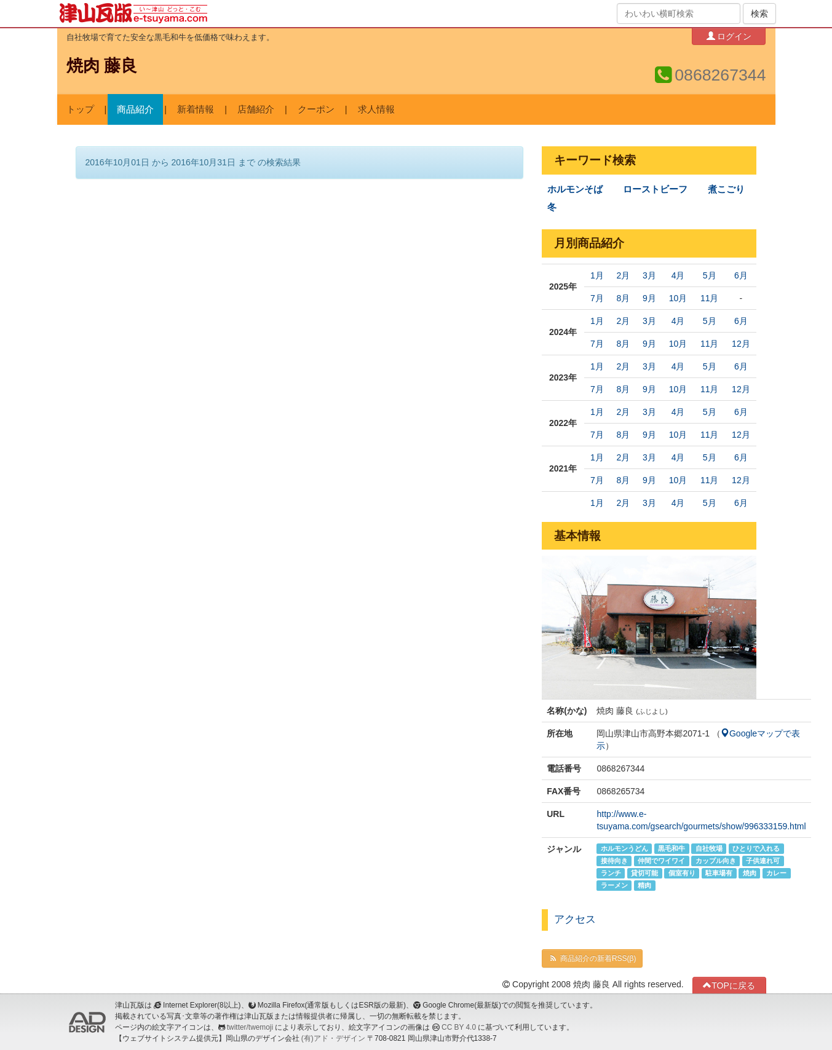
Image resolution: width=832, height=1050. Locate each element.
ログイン (729, 36)
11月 (709, 298)
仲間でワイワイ (661, 860)
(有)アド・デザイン (333, 1038)
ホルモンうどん (624, 848)
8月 (623, 298)
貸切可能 (644, 873)
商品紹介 (135, 109)
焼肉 (749, 873)
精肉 (644, 885)
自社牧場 (709, 848)
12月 (741, 344)
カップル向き (715, 860)
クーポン (316, 109)
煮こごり (726, 189)
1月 (597, 275)
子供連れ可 (763, 860)
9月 (649, 298)
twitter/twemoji (250, 1027)
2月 (623, 275)
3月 (649, 275)
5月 (709, 275)
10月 (678, 298)
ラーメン (614, 885)
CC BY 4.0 (459, 1027)
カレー (776, 873)
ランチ (611, 873)
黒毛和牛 (671, 848)
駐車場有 (718, 873)
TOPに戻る (729, 985)
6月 (741, 275)
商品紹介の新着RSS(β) (592, 958)
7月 (597, 298)
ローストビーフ (655, 189)
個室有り (681, 873)
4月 (678, 275)
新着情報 (195, 109)
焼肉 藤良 (101, 66)
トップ (80, 109)
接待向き (614, 860)
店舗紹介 (255, 109)
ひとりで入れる (756, 848)
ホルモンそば (575, 189)
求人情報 (376, 109)
